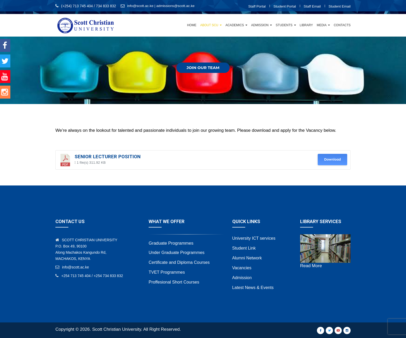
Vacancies (242, 267)
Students (284, 25)
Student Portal (283, 6)
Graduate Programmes (171, 243)
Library (306, 25)
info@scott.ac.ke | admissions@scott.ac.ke (161, 6)
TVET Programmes (167, 272)
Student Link (244, 247)
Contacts (342, 25)
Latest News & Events (253, 287)
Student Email (339, 6)
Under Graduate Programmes (178, 252)
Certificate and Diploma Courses (180, 262)
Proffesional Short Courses (175, 281)
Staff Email (311, 6)
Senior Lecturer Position (108, 157)
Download (332, 159)
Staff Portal (255, 6)
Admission (260, 25)
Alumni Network (247, 257)
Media (322, 25)
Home (191, 25)
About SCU (209, 25)
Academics (235, 25)
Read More (311, 265)
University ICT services (254, 238)
